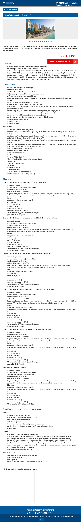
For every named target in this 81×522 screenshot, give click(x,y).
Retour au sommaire (10, 9)
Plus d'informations (67, 516)
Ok (41, 519)
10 (48, 41)
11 (51, 41)
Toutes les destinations (64, 5)
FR (10, 3)
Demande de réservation (59, 61)
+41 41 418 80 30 (39, 513)
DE (7, 3)
